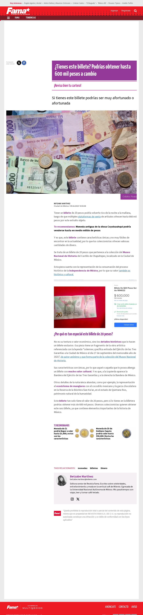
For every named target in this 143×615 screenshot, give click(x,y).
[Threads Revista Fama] (134, 608)
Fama (17, 18)
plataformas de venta (81, 216)
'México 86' (102, 3)
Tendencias (31, 18)
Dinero (102, 462)
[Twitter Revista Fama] (122, 608)
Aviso (134, 598)
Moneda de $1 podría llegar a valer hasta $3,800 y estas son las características (62, 427)
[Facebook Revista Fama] (115, 608)
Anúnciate (110, 598)
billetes (92, 462)
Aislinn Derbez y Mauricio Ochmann (57, 3)
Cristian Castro (78, 3)
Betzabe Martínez (60, 203)
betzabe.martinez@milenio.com (81, 473)
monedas (81, 462)
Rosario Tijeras (114, 3)
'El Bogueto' (91, 3)
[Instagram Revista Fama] (128, 608)
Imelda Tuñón (127, 3)
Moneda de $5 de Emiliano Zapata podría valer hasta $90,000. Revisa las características (105, 428)
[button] (17, 63)
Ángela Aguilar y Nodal (32, 3)
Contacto (123, 598)
